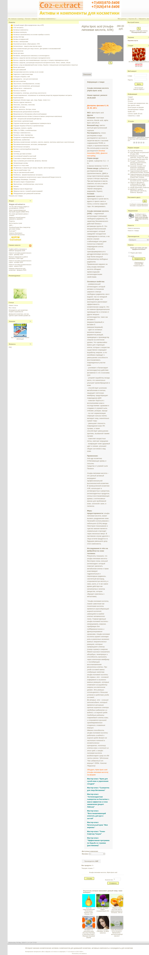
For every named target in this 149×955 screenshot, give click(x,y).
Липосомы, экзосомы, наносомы (24, 104)
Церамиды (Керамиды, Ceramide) (24, 179)
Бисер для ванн (18, 53)
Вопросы (12, 344)
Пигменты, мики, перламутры (23, 135)
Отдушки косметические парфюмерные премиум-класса (32, 123)
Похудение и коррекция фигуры (23, 137)
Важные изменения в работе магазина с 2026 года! (18, 257)
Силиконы (16, 151)
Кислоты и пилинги (19, 90)
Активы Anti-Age (18, 37)
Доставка (131, 99)
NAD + (11, 225)
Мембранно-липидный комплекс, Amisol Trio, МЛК (139, 156)
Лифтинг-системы (19, 107)
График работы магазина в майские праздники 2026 (18, 249)
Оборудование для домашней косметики (26, 193)
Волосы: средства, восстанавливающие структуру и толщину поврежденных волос (40, 60)
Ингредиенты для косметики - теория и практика (18, 310)
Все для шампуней (19, 69)
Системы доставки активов (22, 154)
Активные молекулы (20, 32)
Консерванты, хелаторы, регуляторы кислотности (29, 93)
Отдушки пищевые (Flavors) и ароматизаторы (28, 125)
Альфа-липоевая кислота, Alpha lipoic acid (103, 872)
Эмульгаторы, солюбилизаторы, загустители (28, 184)
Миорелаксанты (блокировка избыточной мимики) (29, 114)
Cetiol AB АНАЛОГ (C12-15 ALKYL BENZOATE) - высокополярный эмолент (117, 933)
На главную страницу (16, 18)
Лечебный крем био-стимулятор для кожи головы (19, 228)
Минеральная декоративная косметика (26, 111)
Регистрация (139, 88)
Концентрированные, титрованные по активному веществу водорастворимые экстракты (42, 95)
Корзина (131, 37)
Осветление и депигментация (23, 121)
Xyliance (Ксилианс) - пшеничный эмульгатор (17, 233)
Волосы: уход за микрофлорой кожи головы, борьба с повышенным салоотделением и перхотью (45, 65)
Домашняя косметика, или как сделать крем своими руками (19, 314)
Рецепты (12, 221)
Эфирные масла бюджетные (22, 189)
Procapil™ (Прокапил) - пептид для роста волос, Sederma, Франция (138, 162)
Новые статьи (13, 305)
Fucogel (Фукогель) (136, 150)
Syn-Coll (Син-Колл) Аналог (20, 337)
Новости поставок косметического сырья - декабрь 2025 (20, 253)
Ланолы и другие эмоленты (22, 102)
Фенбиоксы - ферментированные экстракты (27, 175)
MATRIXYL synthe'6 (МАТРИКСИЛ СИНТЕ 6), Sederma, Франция (138, 191)
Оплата (130, 101)
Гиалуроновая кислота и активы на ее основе (28, 72)
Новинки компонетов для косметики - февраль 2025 (17, 269)
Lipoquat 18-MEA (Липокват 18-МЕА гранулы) (103, 931)
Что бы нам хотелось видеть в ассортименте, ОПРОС (19, 207)
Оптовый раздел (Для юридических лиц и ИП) (28, 25)
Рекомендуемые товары (136, 109)
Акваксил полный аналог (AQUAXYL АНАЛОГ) (17, 218)
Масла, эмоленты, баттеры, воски (24, 109)
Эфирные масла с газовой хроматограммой (27, 191)
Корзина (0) (133, 18)
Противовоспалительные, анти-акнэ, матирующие (29, 144)
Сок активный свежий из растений (24, 156)
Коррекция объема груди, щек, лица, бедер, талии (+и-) (31, 100)
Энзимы (16, 186)
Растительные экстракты (21, 147)
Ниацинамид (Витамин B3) (139, 159)
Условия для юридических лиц (138, 103)
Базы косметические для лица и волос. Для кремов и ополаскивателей (36, 48)
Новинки (12, 321)
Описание (87, 74)
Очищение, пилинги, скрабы (22, 128)
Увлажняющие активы (20, 163)
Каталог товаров (31, 18)
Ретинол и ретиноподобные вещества (25, 149)
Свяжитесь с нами (134, 115)
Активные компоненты (47, 18)
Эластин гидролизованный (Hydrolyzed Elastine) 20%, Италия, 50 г (89, 911)
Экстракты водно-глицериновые (24, 182)
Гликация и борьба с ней (21, 76)
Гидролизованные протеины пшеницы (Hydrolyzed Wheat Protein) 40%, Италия (139, 175)
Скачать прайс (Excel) (135, 113)
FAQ (10, 347)
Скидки (130, 45)
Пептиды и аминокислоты (21, 132)
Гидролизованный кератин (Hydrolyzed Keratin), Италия (139, 171)
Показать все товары (16, 196)
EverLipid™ (12, 231)
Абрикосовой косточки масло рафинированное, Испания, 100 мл (117, 910)
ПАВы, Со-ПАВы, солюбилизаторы (24, 130)
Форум (11, 201)
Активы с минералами (20, 41)
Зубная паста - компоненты (22, 88)
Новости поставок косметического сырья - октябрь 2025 (20, 261)
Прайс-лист (131, 111)
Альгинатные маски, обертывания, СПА (26, 44)
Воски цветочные (19, 67)
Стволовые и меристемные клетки (24, 158)
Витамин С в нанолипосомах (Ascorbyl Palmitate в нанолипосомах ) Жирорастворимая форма (88, 933)
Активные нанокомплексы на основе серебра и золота (31, 34)
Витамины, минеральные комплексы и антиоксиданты (31, 55)
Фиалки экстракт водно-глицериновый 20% (102, 909)
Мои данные (122, 18)
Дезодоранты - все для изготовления (25, 79)
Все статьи (12, 308)
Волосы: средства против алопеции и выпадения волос (31, 58)
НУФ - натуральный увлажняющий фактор (27, 118)
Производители (133, 236)
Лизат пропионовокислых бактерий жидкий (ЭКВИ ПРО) (19, 211)
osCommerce (83, 953)
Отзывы (131, 121)
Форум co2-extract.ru (17, 204)
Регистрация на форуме (136, 107)
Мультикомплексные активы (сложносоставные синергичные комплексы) (37, 116)
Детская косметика (19, 81)
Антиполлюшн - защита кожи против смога (27, 46)
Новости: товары (133, 230)
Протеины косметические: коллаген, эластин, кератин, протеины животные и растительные (43, 142)
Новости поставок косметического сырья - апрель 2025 (20, 265)
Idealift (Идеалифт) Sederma (139, 187)
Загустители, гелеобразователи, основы (26, 83)
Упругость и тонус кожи (21, 165)
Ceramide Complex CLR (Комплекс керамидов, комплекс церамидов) (138, 167)
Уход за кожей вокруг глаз (21, 170)
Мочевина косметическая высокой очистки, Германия (139, 180)
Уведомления (133, 211)
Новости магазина (134, 228)
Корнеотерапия (18, 97)
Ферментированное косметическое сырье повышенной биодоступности (37, 177)
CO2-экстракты (18, 27)
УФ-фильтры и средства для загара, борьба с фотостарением (33, 168)
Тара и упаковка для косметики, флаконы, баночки (30, 161)
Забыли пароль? (138, 89)
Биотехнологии (18, 51)
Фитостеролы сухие (15, 223)
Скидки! (130, 97)
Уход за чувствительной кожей (23, 172)
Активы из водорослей (20, 39)
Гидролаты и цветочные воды (23, 74)
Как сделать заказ (134, 105)
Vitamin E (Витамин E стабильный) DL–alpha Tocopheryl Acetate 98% (137, 184)
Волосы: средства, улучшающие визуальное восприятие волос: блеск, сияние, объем (41, 62)
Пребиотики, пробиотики (21, 139)
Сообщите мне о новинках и (141, 217)
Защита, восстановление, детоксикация (26, 86)
